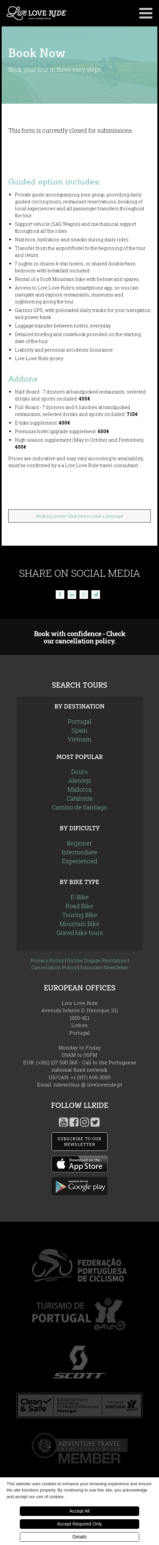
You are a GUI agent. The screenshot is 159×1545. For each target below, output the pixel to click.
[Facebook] (60, 594)
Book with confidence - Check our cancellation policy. (79, 637)
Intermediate (79, 852)
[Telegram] (95, 594)
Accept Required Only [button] (79, 1524)
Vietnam (79, 739)
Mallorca (80, 789)
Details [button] (80, 1536)
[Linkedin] (72, 594)
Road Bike (79, 906)
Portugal (79, 721)
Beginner (79, 843)
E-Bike (80, 897)
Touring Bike (79, 915)
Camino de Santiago (79, 807)
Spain (79, 730)
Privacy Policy (47, 960)
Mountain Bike (80, 924)
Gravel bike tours (79, 933)
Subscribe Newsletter (104, 967)
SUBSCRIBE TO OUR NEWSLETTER (79, 1141)
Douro (79, 771)
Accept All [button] (79, 1511)
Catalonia (80, 798)
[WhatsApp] (84, 594)
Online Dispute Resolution (97, 960)
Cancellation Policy (54, 967)
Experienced (79, 861)
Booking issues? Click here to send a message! (79, 516)
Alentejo (79, 780)
